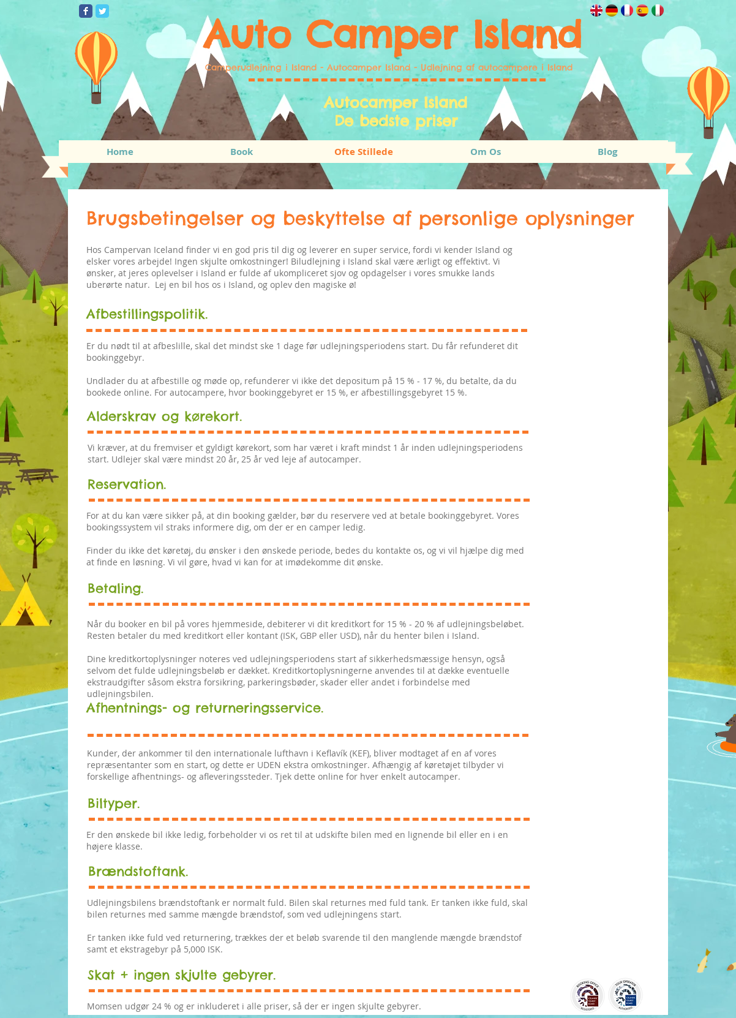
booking (249, 515)
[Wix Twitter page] (102, 11)
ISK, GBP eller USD (320, 635)
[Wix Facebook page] (85, 11)
